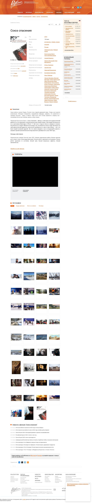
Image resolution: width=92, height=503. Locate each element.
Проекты (12, 477)
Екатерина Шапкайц (50, 73)
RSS (73, 7)
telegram (78, 7)
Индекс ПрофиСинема (58, 477)
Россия (46, 47)
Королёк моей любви (70, 36)
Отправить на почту (59, 24)
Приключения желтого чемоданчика (69, 65)
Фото (78, 12)
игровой (46, 44)
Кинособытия (39, 12)
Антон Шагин (55, 82)
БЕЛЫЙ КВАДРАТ (27, 16)
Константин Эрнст (49, 54)
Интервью (29, 12)
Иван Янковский (48, 81)
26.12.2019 (23, 66)
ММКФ (34, 16)
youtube (75, 7)
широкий (24, 70)
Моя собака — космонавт (68, 32)
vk (80, 7)
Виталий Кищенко (49, 95)
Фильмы (58, 12)
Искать (57, 7)
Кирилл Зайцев (53, 102)
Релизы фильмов (38, 482)
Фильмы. (18, 22)
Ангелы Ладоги (67, 74)
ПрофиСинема (13, 22)
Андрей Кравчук (48, 58)
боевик (53, 42)
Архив (15, 73)
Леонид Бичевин (48, 78)
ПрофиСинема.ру (72, 101)
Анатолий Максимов (50, 55)
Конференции (48, 481)
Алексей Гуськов (49, 89)
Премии (46, 477)
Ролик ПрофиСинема (24, 480)
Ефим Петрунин (48, 100)
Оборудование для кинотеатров (72, 481)
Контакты (12, 481)
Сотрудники (22, 481)
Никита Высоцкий (49, 61)
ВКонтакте (33, 455)
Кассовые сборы (58, 481)
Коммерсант (66, 71)
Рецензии (57, 482)
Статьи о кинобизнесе (57, 479)
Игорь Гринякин (48, 65)
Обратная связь (23, 482)
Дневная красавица (68, 86)
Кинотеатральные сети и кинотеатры (73, 478)
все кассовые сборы (69, 50)
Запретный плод (67, 89)
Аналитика (49, 12)
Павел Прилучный (55, 79)
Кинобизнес (44, 16)
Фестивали (47, 476)
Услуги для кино (69, 480)
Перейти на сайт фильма (17, 148)
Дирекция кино (48, 50)
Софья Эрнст (55, 87)
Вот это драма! (69, 26)
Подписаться (66, 7)
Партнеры (22, 479)
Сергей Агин (47, 67)
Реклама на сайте (14, 480)
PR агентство (14, 474)
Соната (67, 39)
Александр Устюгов (49, 94)
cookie (24, 499)
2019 (45, 36)
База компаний (69, 12)
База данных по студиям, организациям (71, 477)
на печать (56, 24)
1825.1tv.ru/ (15, 75)
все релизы (67, 92)
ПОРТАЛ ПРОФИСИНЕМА (24, 475)
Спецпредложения (14, 479)
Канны (38, 16)
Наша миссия (23, 477)
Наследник (68, 41)
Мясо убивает (67, 83)
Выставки (47, 479)
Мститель (66, 80)
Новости (20, 12)
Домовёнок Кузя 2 (69, 34)
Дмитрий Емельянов (50, 70)
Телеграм (39, 455)
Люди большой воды (68, 61)
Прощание (68, 37)
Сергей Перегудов (54, 98)
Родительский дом (68, 69)
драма (58, 42)
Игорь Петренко (48, 84)
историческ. (47, 42)
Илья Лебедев (48, 75)
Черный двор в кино (68, 77)
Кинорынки (47, 480)
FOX (18, 68)
